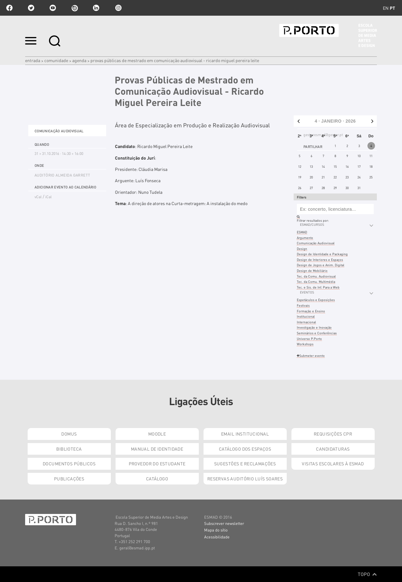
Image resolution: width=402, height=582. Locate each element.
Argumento (305, 237)
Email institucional (245, 434)
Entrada (32, 60)
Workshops (305, 344)
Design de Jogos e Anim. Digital (320, 265)
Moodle (157, 434)
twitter (31, 8)
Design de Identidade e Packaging (322, 254)
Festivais (303, 305)
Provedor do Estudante (157, 463)
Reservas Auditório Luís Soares (245, 478)
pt (392, 8)
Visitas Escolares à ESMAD (333, 463)
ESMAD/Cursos (312, 224)
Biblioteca (69, 449)
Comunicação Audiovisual (315, 243)
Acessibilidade (217, 536)
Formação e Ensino (311, 311)
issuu (74, 8)
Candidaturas (333, 449)
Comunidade (56, 60)
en (385, 8)
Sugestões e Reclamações (245, 463)
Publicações (69, 478)
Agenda (79, 60)
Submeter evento (311, 355)
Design (302, 248)
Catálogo (157, 478)
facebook (9, 8)
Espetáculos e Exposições (316, 300)
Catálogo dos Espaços (245, 449)
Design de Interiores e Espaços (320, 259)
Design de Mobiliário (312, 270)
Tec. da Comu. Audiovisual (316, 276)
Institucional (306, 316)
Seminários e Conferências (317, 333)
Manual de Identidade (157, 449)
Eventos (307, 292)
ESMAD (302, 232)
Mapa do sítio (216, 529)
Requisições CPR (333, 434)
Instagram (118, 8)
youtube (53, 8)
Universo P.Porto (309, 338)
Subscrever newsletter (224, 523)
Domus (69, 434)
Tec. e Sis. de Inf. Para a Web (318, 287)
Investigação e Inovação (314, 327)
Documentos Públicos (69, 463)
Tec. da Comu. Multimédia (316, 281)
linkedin (96, 8)
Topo (367, 574)
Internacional (306, 322)
